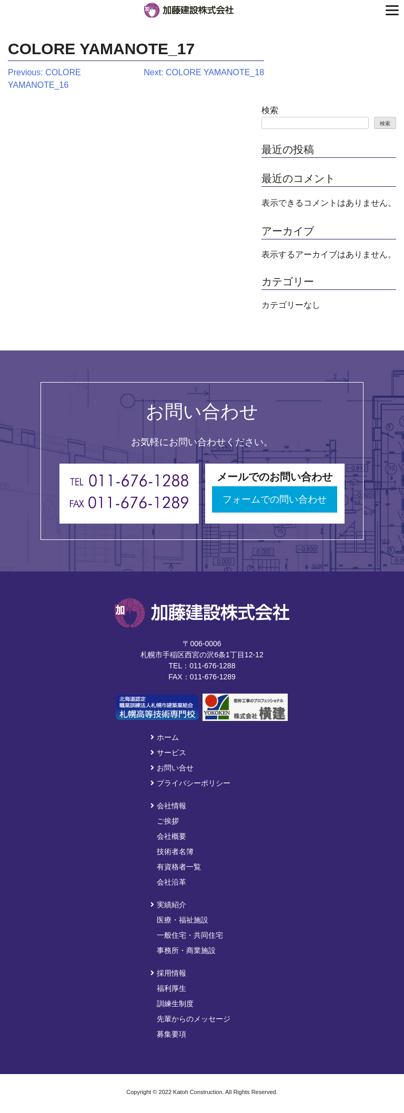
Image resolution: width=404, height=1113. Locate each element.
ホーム (164, 737)
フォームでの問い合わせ (275, 499)
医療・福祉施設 (182, 920)
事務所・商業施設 (186, 950)
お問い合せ (172, 768)
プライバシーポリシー (190, 783)
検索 (269, 110)
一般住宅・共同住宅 (190, 935)
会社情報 (168, 805)
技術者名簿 (175, 851)
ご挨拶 (168, 821)
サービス (168, 752)
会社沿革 (171, 882)
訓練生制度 (175, 1003)
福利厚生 (171, 988)
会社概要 (171, 836)
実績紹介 (168, 904)
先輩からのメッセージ (193, 1019)
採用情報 (168, 973)
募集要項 (171, 1034)
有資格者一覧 (179, 867)
